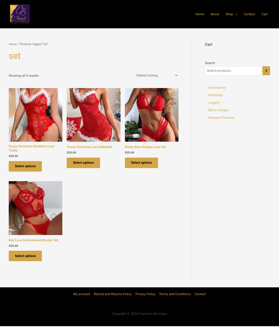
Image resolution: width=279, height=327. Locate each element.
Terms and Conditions (175, 295)
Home (215, 14)
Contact (255, 14)
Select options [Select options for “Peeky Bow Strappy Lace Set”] (142, 163)
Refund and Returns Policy (113, 295)
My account (82, 295)
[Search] (266, 70)
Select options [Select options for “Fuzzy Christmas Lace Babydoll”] (83, 163)
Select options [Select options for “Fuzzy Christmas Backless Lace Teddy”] (25, 166)
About (227, 14)
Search (210, 63)
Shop (240, 14)
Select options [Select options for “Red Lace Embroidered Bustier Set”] (25, 256)
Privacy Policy (145, 295)
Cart (267, 14)
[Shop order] (156, 75)
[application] (244, 14)
